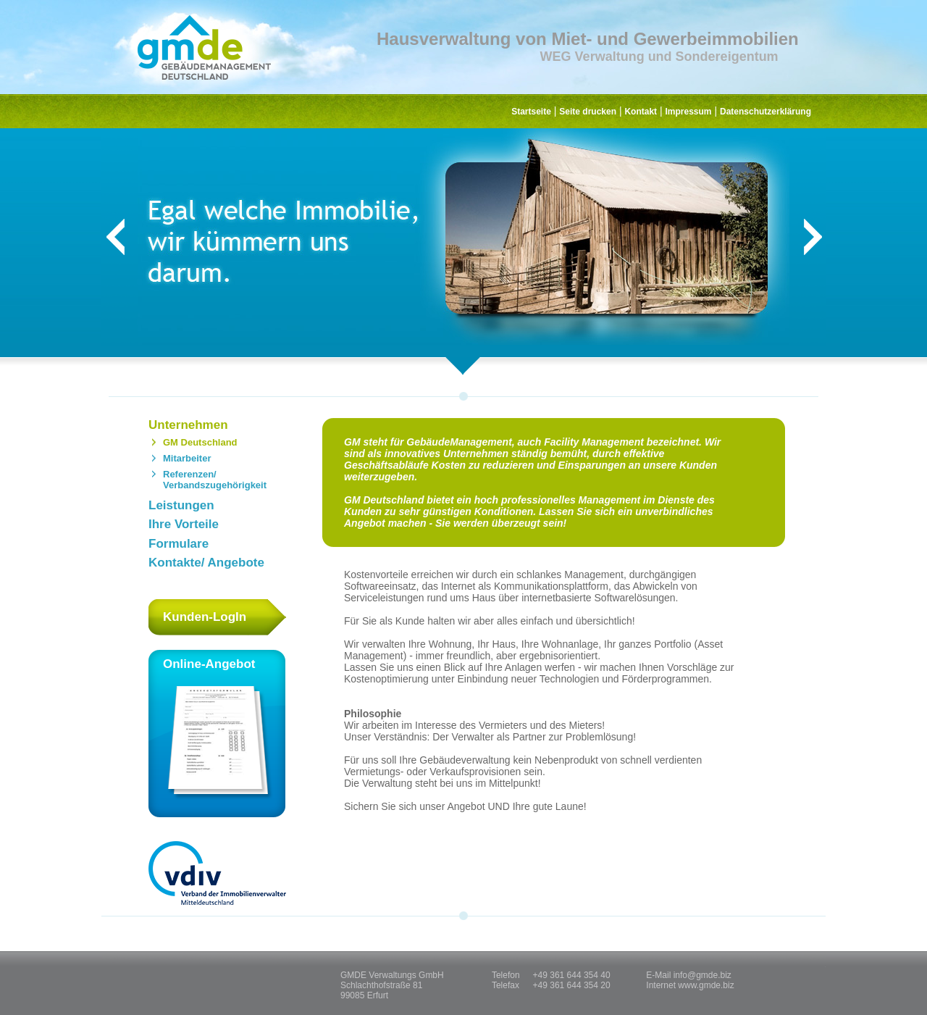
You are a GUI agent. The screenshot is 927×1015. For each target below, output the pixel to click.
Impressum (689, 111)
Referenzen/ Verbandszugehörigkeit (215, 480)
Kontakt (640, 111)
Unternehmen (188, 425)
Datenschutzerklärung (765, 111)
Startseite (531, 111)
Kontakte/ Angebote (206, 562)
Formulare (178, 544)
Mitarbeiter (187, 458)
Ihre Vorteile (183, 524)
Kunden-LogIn (204, 617)
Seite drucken (587, 111)
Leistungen (181, 505)
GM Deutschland (200, 442)
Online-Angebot (217, 736)
